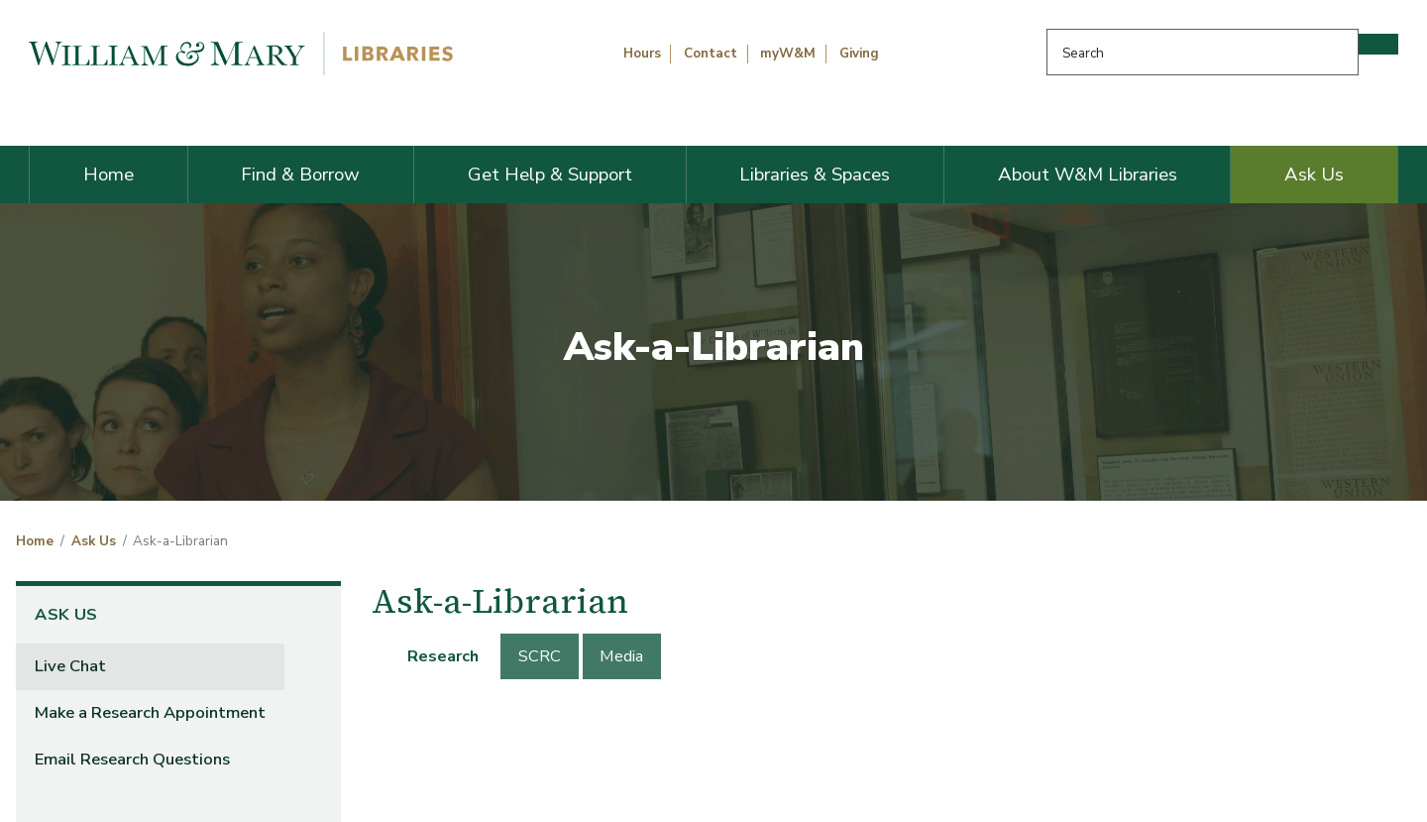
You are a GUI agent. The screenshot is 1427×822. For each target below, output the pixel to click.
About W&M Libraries (1087, 174)
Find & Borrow (300, 174)
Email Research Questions (132, 759)
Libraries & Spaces (814, 174)
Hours (642, 53)
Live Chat (70, 665)
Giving (859, 53)
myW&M (788, 53)
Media (621, 656)
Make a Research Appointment (150, 712)
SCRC (539, 656)
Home (108, 174)
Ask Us (1314, 174)
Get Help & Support (550, 174)
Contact (710, 53)
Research (443, 656)
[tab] (443, 656)
